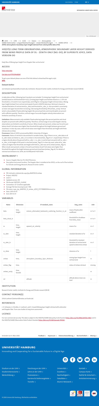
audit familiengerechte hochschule (73, 393)
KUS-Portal (69, 2)
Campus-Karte (84, 372)
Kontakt (82, 368)
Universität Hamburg (11, 2)
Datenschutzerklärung (66, 336)
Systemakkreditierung (94, 392)
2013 (3, 81)
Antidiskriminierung (87, 378)
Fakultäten (61, 378)
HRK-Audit (86, 393)
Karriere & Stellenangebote (38, 378)
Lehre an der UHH (35, 372)
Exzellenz (61, 372)
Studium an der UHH (10, 368)
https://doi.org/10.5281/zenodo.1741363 (52, 320)
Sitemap (93, 336)
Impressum (51, 336)
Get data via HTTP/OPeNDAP (11, 74)
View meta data (7, 71)
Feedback (41, 336)
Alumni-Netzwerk (64, 382)
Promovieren (33, 375)
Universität (61, 368)
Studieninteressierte (10, 372)
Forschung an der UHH (36, 368)
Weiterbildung (7, 375)
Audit (79, 392)
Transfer (31, 382)
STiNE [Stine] (76, 2)
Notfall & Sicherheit (87, 375)
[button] (86, 2)
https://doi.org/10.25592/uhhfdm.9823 (78, 318)
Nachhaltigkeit (63, 375)
